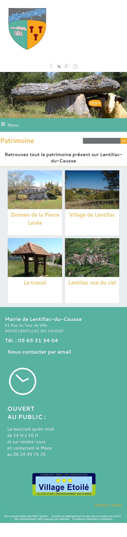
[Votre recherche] (101, 140)
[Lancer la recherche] (123, 141)
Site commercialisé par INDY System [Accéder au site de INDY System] (26, 516)
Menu (13, 125)
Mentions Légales (108, 505)
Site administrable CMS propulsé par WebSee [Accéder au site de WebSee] (42, 519)
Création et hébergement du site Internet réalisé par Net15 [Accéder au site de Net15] (86, 516)
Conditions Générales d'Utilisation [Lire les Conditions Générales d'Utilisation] (92, 519)
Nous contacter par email (39, 351)
